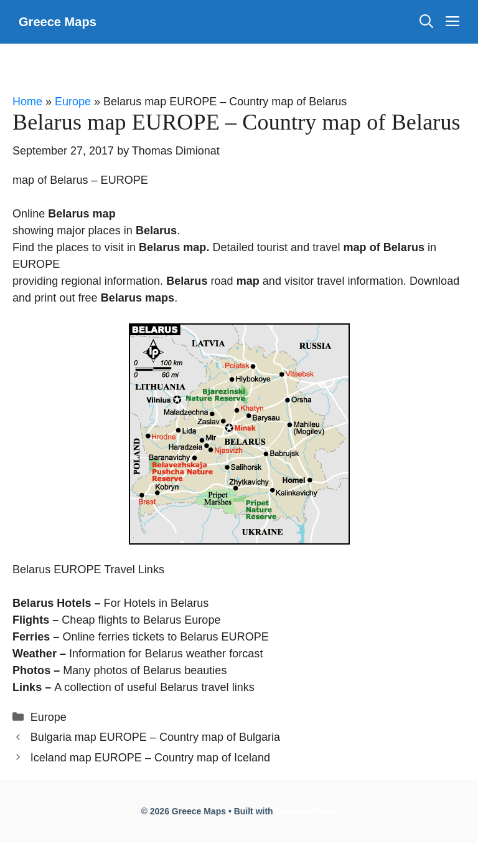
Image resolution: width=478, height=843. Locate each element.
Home (27, 101)
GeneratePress (306, 811)
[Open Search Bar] (426, 21)
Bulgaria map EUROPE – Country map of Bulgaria (155, 737)
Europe (73, 101)
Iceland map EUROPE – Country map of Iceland (150, 757)
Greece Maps (57, 22)
